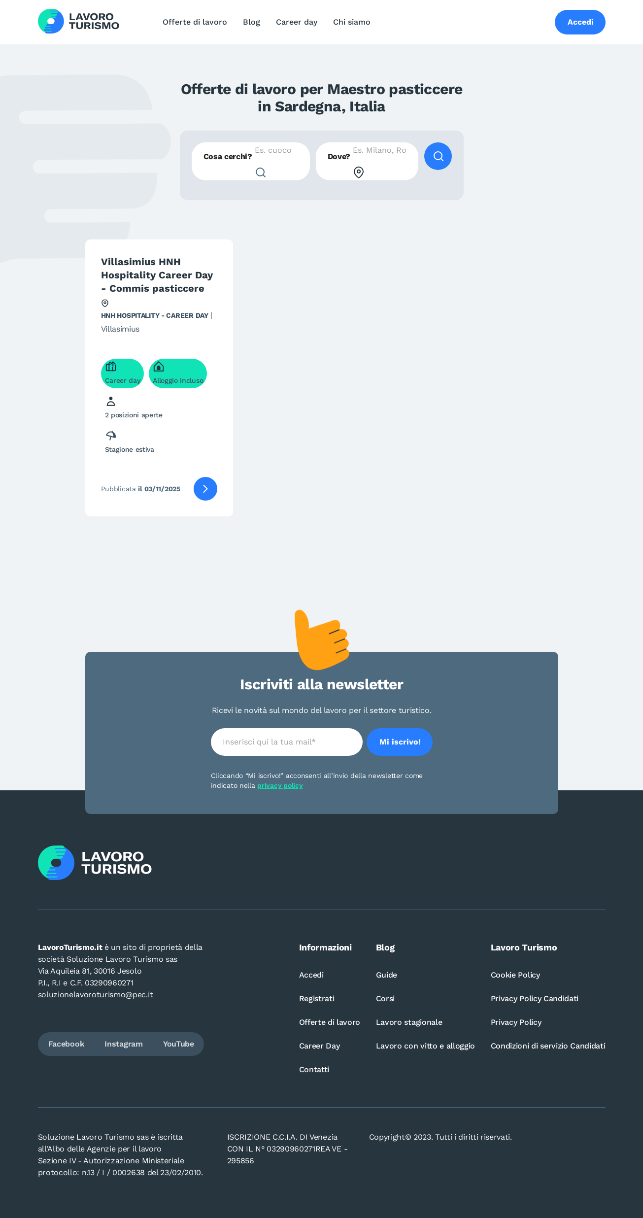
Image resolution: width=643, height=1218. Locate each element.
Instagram (123, 1044)
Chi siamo (352, 22)
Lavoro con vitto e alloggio (425, 1045)
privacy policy (280, 785)
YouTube (178, 1044)
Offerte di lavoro (195, 22)
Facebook (66, 1044)
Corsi (385, 998)
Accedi (311, 975)
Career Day (319, 1045)
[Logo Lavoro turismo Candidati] (78, 22)
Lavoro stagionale (409, 1022)
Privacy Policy (516, 1022)
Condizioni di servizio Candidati (548, 1045)
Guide (386, 975)
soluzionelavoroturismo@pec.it (95, 994)
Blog (251, 22)
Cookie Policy (515, 975)
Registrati (317, 998)
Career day (296, 22)
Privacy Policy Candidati (534, 998)
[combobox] (251, 161)
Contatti (314, 1069)
